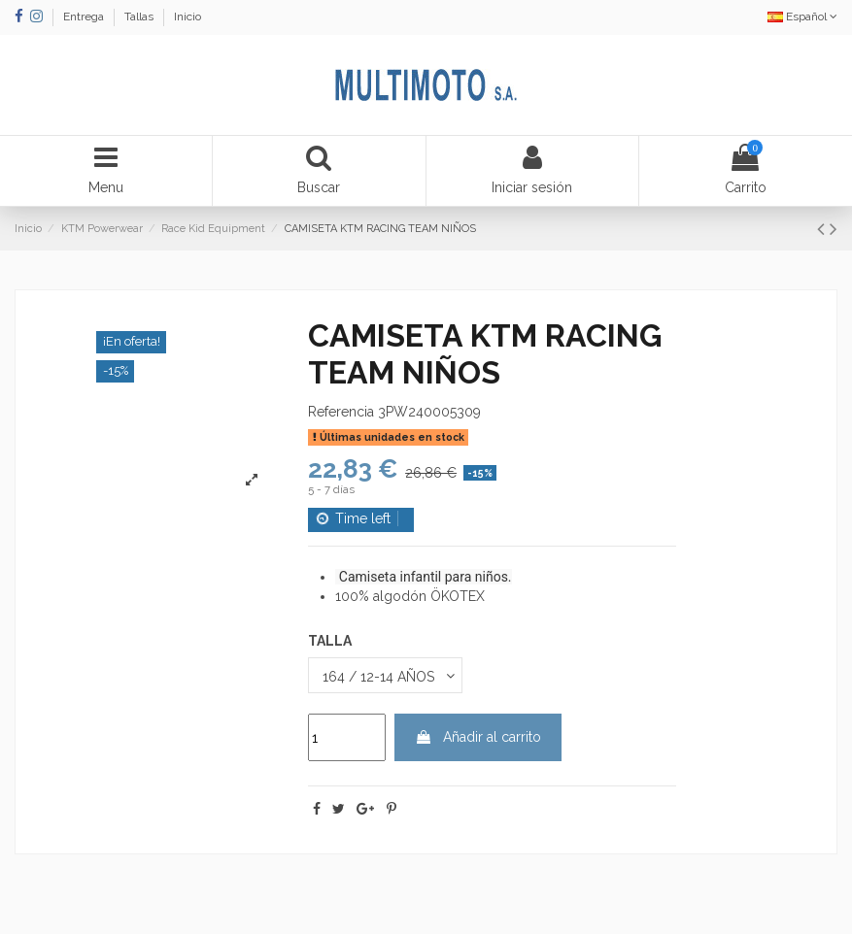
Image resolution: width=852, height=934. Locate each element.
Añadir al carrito (478, 737)
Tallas (140, 16)
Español (802, 16)
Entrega (85, 16)
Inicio (187, 16)
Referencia (341, 411)
